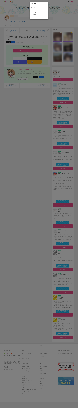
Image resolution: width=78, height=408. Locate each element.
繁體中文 (34, 14)
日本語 (34, 7)
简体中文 (34, 12)
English (34, 9)
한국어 (34, 17)
